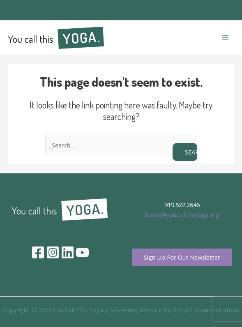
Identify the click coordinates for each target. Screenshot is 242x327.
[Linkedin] (67, 252)
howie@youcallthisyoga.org (182, 214)
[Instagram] (53, 252)
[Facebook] (38, 252)
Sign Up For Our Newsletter (182, 257)
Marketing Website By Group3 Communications (175, 310)
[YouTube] (82, 252)
